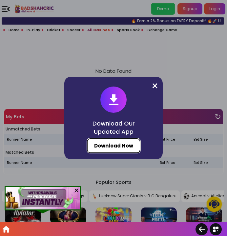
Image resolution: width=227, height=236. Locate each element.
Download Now (113, 145)
